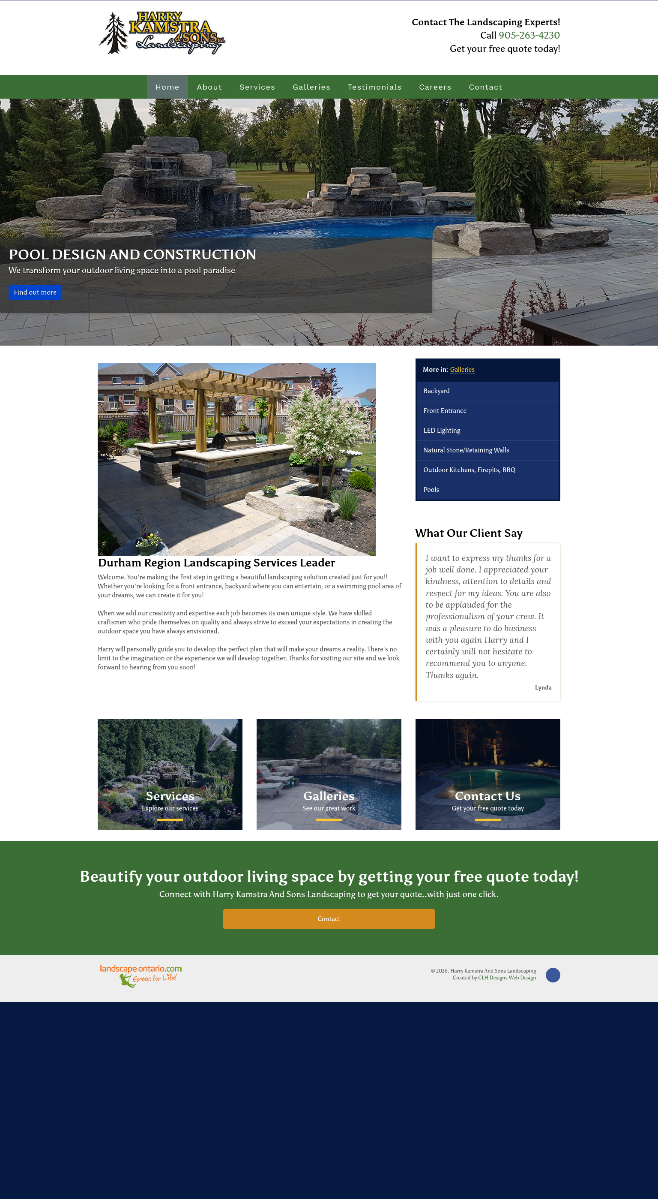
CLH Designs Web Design (507, 978)
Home (168, 86)
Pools (431, 490)
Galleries (312, 86)
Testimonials (375, 86)
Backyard (437, 391)
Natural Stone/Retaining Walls (466, 450)
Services (257, 86)
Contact (485, 86)
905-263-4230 (528, 35)
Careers (435, 86)
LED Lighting (442, 430)
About (209, 86)
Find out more (35, 292)
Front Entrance (445, 411)
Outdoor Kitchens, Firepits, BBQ (470, 470)
